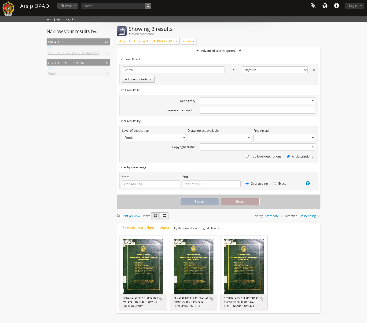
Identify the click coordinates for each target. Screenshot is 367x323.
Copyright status (183, 147)
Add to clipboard (160, 298)
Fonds (52, 74)
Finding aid (261, 130)
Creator (55, 41)
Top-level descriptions (263, 156)
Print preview (128, 216)
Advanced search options (218, 51)
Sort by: (258, 216)
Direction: (291, 216)
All (49, 48)
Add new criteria (138, 79)
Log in (353, 6)
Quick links (336, 6)
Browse (66, 6)
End (185, 177)
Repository (187, 101)
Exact (279, 183)
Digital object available (203, 130)
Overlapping (257, 183)
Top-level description (180, 110)
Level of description (66, 62)
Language (325, 6)
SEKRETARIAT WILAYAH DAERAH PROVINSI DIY (80, 54)
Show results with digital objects (196, 228)
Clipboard (313, 6)
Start (125, 177)
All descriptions (300, 156)
